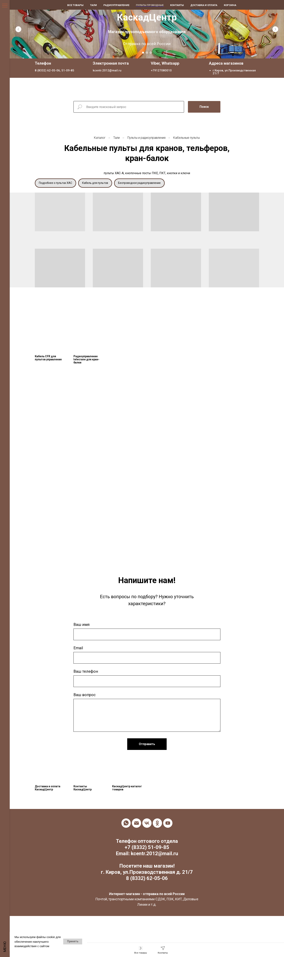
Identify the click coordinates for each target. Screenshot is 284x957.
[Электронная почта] (136, 823)
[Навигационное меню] (5, 6)
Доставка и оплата (203, 5)
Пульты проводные (150, 5)
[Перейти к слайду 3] (151, 53)
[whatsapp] (126, 823)
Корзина (230, 5)
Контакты (177, 5)
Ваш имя (81, 624)
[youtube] (167, 823)
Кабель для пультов (95, 182)
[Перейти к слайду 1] (143, 53)
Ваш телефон (85, 671)
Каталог (100, 138)
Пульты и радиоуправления (146, 138)
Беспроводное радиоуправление (139, 182)
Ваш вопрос (84, 694)
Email (78, 648)
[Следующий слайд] (275, 29)
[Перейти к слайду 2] (147, 53)
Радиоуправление (116, 5)
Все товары (75, 5)
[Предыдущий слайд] (18, 29)
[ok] (157, 823)
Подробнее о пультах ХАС (55, 182)
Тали (116, 138)
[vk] (147, 823)
